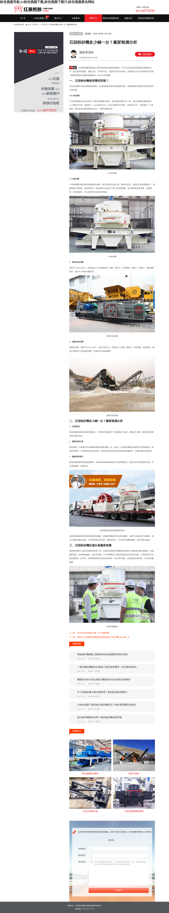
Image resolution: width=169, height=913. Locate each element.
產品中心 (58, 18)
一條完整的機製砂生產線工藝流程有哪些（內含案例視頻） (107, 667)
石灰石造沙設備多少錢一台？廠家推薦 (93, 633)
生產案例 (76, 18)
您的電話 (82, 855)
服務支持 (129, 18)
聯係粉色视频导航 (146, 18)
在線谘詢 (146, 54)
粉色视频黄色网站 (90, 773)
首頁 (29, 24)
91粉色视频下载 (41, 18)
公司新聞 (44, 24)
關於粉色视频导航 (111, 18)
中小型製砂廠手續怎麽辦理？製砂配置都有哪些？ (103, 692)
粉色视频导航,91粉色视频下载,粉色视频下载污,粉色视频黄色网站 (47, 2)
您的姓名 (82, 849)
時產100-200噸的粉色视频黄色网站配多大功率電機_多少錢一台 (103, 637)
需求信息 (82, 862)
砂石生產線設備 (90, 811)
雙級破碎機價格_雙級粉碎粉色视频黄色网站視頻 (102, 654)
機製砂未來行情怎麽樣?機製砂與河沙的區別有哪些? (104, 679)
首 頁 (22, 18)
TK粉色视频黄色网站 (134, 811)
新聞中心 (93, 18)
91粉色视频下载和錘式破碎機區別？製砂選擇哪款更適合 (106, 704)
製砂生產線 (134, 773)
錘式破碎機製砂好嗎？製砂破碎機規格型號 (99, 717)
